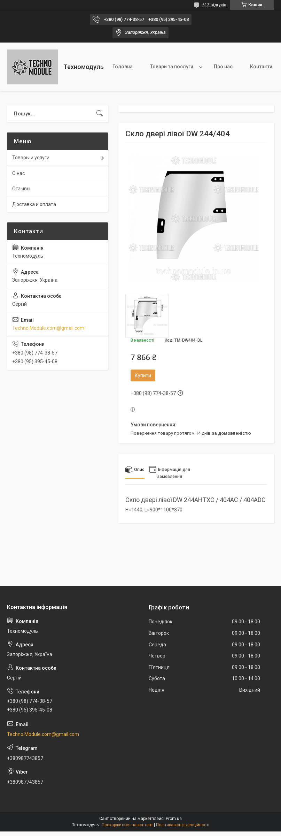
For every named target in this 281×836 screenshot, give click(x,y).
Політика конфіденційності (182, 824)
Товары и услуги (30, 157)
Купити (143, 375)
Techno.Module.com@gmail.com (48, 328)
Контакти (261, 66)
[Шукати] (99, 113)
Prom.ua (174, 818)
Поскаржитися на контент (127, 824)
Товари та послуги (171, 66)
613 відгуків (214, 4)
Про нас (223, 66)
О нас (18, 173)
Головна (122, 66)
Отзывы (21, 188)
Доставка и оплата (34, 204)
